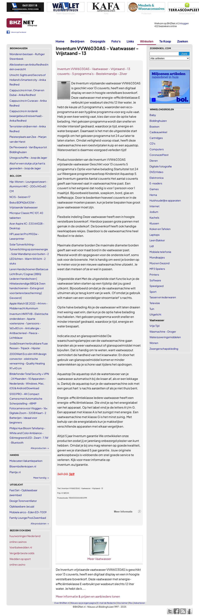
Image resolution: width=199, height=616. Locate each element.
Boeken (154, 126)
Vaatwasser (157, 320)
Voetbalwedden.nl (20, 547)
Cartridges (156, 137)
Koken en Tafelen (160, 229)
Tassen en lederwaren (163, 297)
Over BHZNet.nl (61, 603)
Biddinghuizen (158, 120)
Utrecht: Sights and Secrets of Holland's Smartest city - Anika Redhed (27, 79)
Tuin (152, 308)
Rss (131, 603)
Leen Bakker (157, 240)
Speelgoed (156, 286)
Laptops (155, 234)
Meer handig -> (41, 477)
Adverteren (139, 603)
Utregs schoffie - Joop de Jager (28, 157)
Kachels (154, 217)
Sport (153, 291)
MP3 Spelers (157, 268)
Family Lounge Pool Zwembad (27, 517)
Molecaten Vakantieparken (25, 460)
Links (130, 41)
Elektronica (156, 177)
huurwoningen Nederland (24, 536)
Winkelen (146, 41)
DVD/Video (156, 172)
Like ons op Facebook (18, 32)
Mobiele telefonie (160, 251)
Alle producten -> (40, 448)
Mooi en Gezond (159, 263)
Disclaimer (122, 603)
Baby (153, 115)
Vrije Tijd (154, 325)
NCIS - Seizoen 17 (20, 197)
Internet (154, 206)
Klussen (154, 223)
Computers (157, 149)
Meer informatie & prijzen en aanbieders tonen (88, 596)
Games (154, 189)
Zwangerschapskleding (164, 348)
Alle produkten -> (40, 523)
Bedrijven (77, 41)
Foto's (116, 41)
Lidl (152, 246)
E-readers (156, 183)
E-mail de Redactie (106, 603)
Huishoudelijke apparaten (165, 200)
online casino (17, 564)
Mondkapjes (157, 257)
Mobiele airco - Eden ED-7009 (27, 512)
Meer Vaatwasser (99, 559)
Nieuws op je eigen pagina (83, 603)
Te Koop (165, 41)
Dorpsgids (97, 41)
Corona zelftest (159, 154)
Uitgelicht (155, 314)
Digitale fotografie (161, 166)
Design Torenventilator (23, 500)
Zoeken (182, 41)
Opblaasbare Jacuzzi (21, 506)
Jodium (154, 211)
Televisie (155, 303)
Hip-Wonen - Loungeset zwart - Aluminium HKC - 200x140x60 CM (28, 186)
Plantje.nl (15, 472)
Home (60, 41)
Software (155, 280)
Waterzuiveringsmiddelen (165, 337)
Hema (153, 194)
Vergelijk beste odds (21, 553)
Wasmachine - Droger (163, 331)
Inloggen (184, 23)
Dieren (154, 160)
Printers (154, 274)
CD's (152, 143)
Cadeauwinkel (158, 132)
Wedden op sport (20, 559)
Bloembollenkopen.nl (22, 466)
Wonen (154, 342)
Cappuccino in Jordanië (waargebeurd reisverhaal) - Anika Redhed (26, 115)
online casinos (18, 541)
